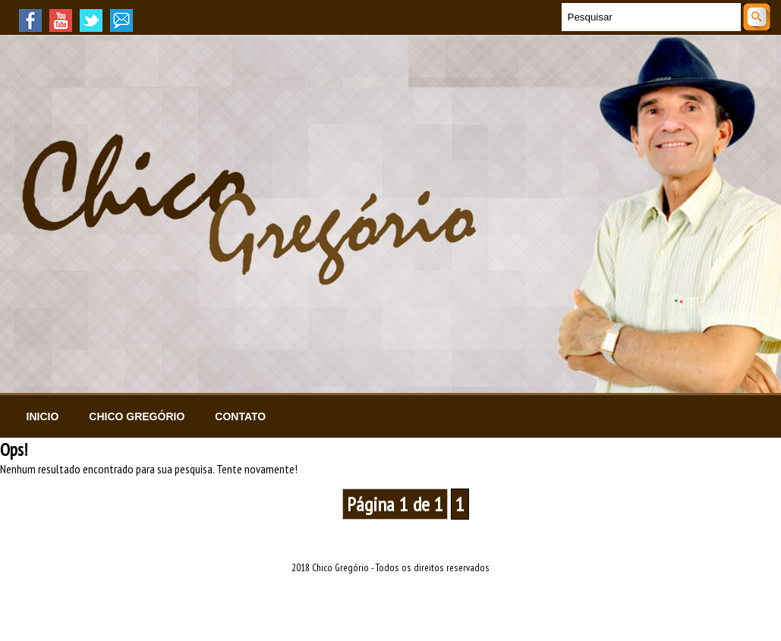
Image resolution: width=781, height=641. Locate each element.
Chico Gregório (136, 416)
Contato (240, 416)
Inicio (43, 416)
